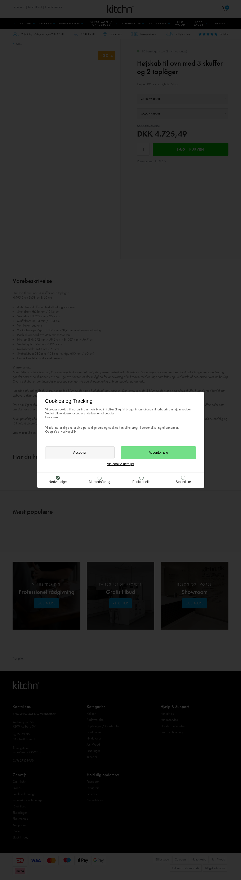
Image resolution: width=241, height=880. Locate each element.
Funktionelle (141, 482)
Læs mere (51, 417)
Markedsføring (99, 482)
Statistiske (183, 482)
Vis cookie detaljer (120, 464)
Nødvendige (58, 482)
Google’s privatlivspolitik (60, 431)
